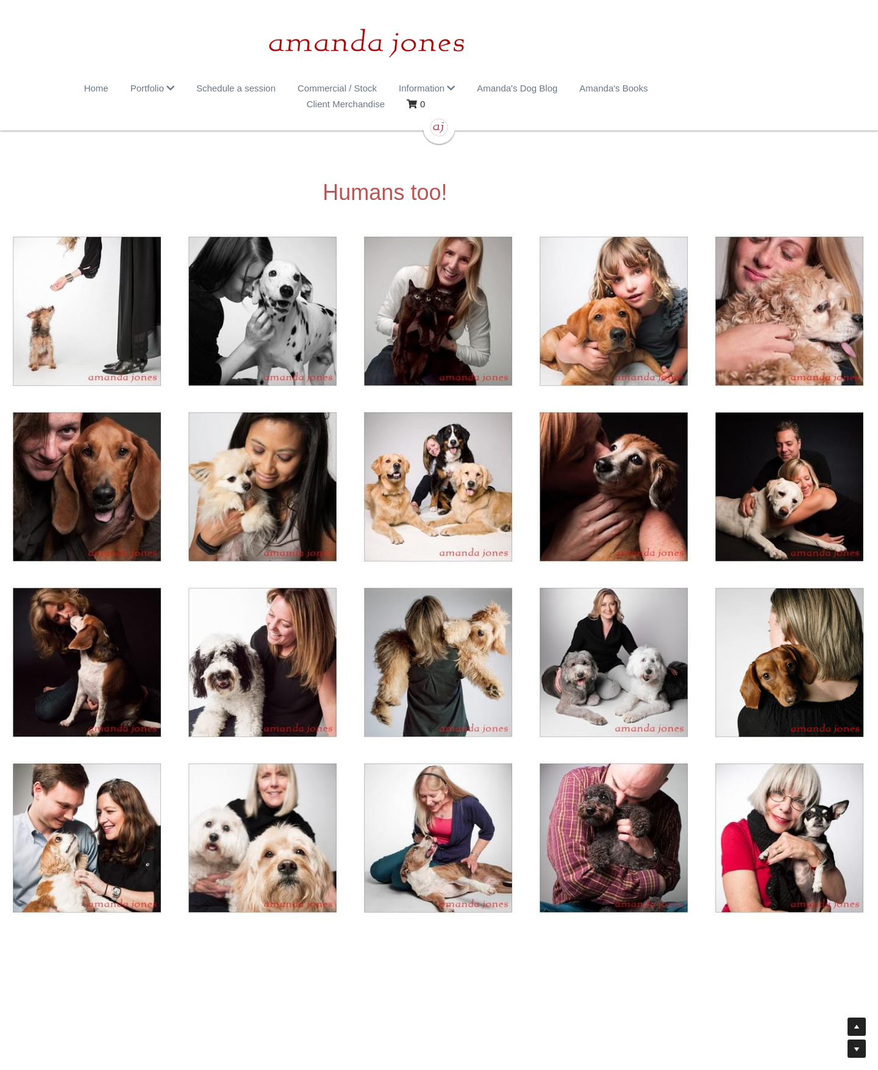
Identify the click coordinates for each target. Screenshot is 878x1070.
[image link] (439, 42)
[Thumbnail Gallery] (88, 295)
